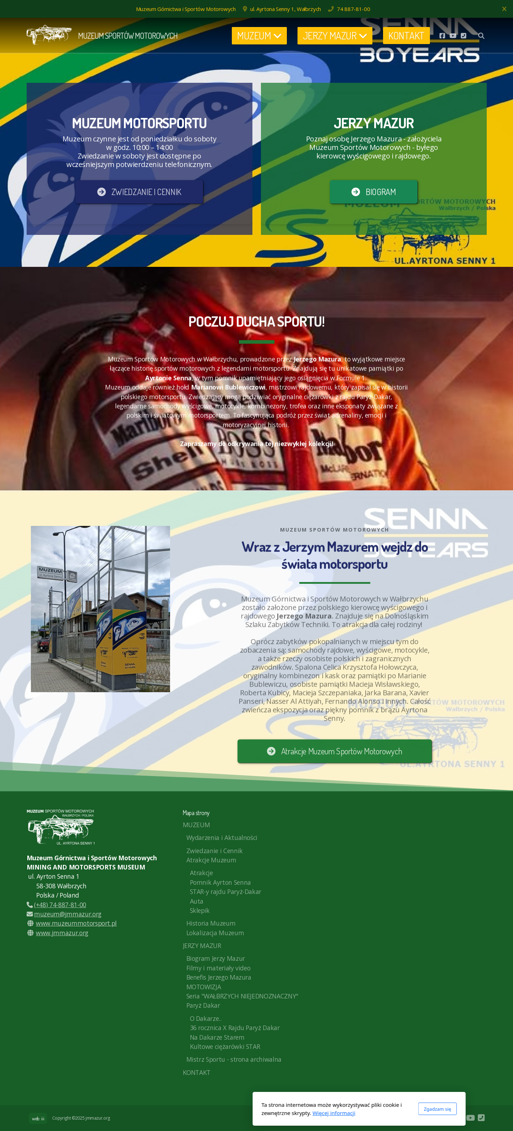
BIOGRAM (373, 191)
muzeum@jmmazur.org (64, 914)
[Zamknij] (504, 9)
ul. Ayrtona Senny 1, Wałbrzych (285, 8)
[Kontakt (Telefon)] (463, 35)
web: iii (38, 1118)
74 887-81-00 (353, 8)
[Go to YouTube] (453, 35)
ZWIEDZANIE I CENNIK (139, 191)
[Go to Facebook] (442, 35)
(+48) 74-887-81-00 (56, 904)
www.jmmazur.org (62, 932)
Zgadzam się (335, 1109)
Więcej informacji (231, 1112)
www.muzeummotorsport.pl (76, 923)
